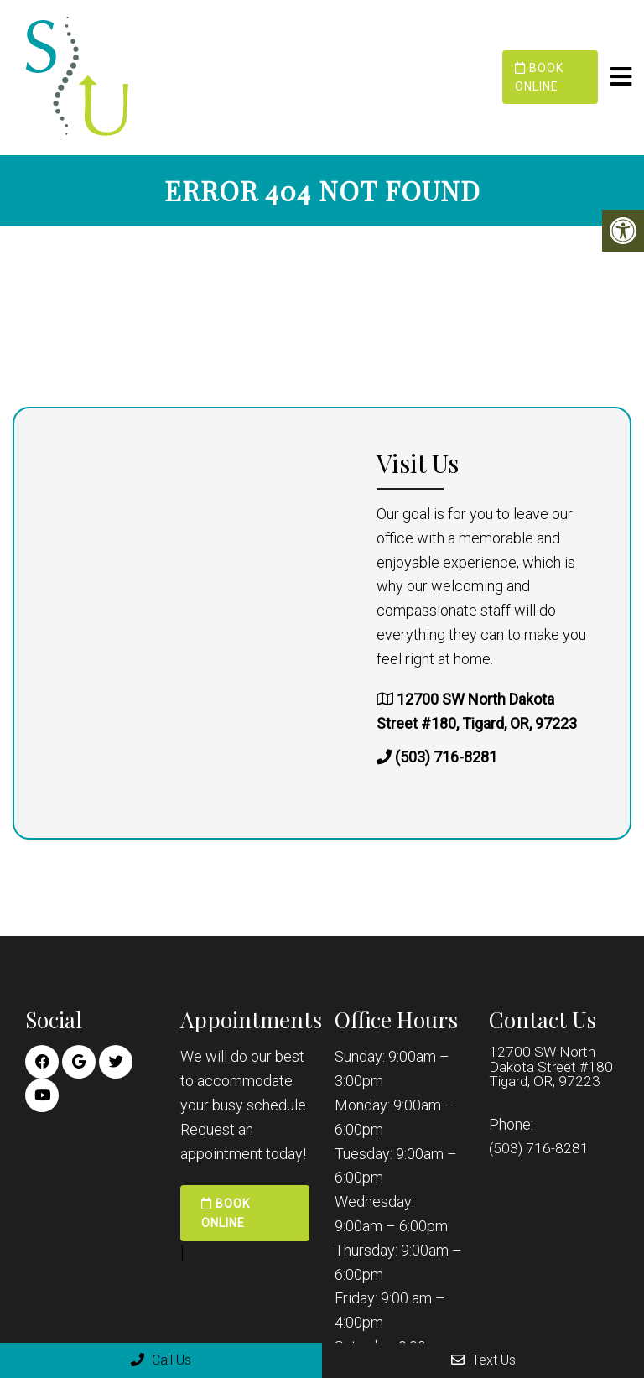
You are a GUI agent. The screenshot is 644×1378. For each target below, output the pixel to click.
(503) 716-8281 (446, 756)
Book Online (539, 77)
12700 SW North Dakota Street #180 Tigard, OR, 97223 (552, 1066)
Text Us (483, 1360)
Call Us (161, 1360)
